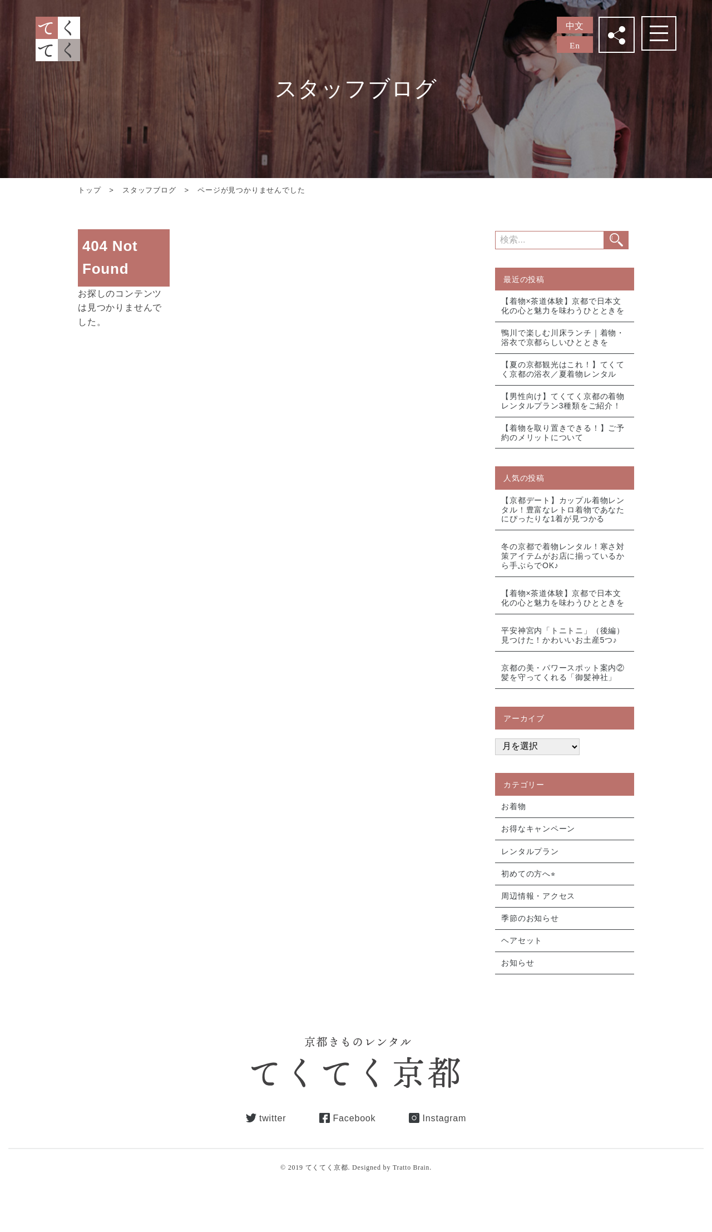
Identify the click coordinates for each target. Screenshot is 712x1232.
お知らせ (518, 977)
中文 (575, 26)
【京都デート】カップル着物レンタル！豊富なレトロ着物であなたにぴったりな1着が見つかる (563, 514)
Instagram (450, 1132)
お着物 (514, 816)
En (575, 45)
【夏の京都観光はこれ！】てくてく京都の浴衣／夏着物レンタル (563, 371)
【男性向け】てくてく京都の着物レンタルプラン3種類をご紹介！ (563, 404)
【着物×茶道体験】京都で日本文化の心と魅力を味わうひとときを (563, 306)
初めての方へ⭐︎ (529, 885)
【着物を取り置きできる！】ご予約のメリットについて (563, 436)
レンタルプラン (531, 862)
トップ (89, 190)
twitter (267, 1132)
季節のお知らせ (531, 931)
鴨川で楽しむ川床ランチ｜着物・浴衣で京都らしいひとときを (563, 338)
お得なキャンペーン (539, 839)
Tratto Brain (411, 1182)
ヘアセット (522, 954)
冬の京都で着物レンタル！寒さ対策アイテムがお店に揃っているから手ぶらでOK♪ (563, 562)
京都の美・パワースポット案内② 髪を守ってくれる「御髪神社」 (563, 681)
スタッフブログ (149, 190)
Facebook (354, 1132)
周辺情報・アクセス (539, 908)
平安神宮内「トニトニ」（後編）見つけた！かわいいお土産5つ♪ (563, 643)
